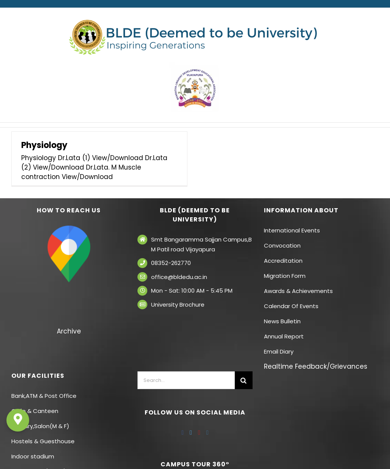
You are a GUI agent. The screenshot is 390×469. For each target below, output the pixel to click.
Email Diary (278, 351)
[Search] (244, 380)
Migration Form (285, 276)
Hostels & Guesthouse (43, 441)
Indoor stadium (33, 456)
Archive (69, 331)
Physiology (44, 145)
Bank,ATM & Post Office (43, 396)
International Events (292, 230)
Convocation (282, 245)
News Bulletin (282, 321)
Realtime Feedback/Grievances (315, 366)
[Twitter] (191, 433)
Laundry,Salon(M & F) (40, 426)
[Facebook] (182, 433)
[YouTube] (199, 433)
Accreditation (283, 261)
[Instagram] (207, 433)
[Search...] (185, 380)
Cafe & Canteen (34, 411)
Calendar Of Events (291, 306)
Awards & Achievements (298, 291)
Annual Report (284, 336)
